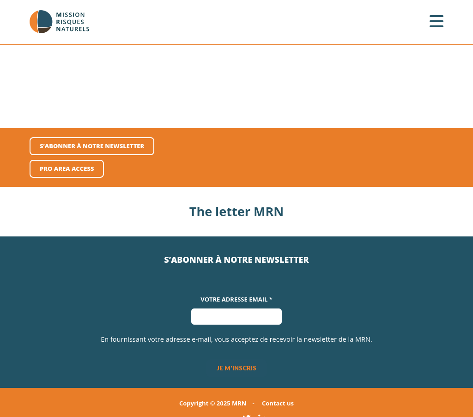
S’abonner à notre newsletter (92, 146)
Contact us (278, 403)
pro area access (67, 168)
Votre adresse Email (236, 299)
